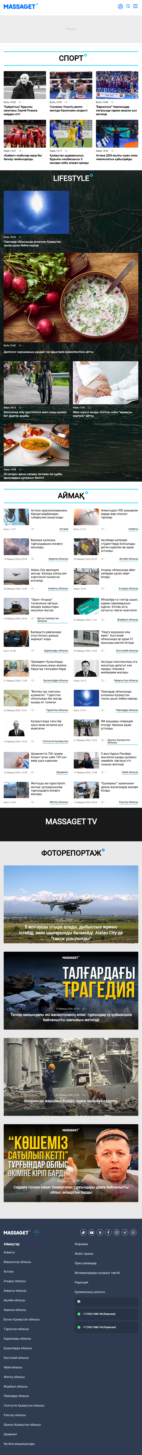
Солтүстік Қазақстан (55, 741)
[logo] (21, 6)
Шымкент (62, 772)
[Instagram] (117, 1232)
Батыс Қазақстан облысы (48, 619)
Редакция (81, 1282)
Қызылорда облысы (55, 680)
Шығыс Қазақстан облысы (118, 741)
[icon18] (36, 1232)
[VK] (100, 1232)
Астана (64, 529)
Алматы (133, 529)
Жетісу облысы (59, 802)
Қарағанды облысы (56, 650)
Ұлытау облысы (128, 802)
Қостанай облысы (127, 650)
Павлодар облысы (127, 710)
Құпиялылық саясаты (90, 1292)
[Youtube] (92, 1232)
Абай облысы (130, 772)
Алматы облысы (58, 588)
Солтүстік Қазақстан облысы (24, 1405)
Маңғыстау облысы (126, 680)
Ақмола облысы (58, 558)
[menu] (135, 6)
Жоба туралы (84, 1253)
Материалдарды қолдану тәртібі (97, 1273)
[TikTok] (83, 1232)
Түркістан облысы (57, 710)
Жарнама (81, 1244)
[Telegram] (125, 1232)
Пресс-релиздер (86, 1263)
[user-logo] (121, 8)
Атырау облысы (128, 588)
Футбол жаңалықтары (19, 1444)
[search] (128, 6)
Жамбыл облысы (127, 619)
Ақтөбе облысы (128, 558)
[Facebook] (108, 1232)
